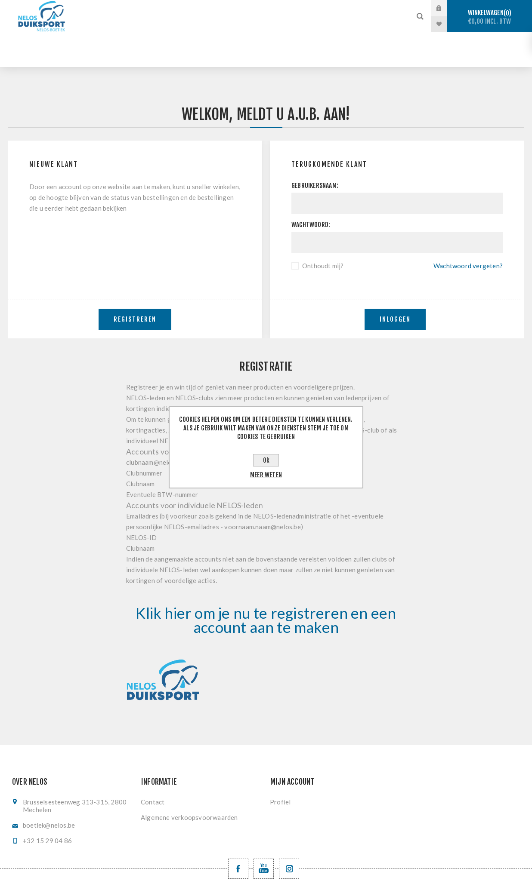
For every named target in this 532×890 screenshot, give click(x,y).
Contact (152, 767)
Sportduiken (231, 8)
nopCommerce (284, 876)
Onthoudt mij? (323, 231)
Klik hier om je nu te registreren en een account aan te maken (266, 585)
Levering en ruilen (285, 24)
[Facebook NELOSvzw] (238, 834)
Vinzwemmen (158, 24)
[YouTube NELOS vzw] (264, 834)
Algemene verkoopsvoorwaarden (189, 782)
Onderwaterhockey (357, 8)
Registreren (135, 284)
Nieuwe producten (364, 24)
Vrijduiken (289, 8)
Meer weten (266, 475)
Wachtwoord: (310, 190)
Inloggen (395, 284)
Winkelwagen (489, 17)
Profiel (280, 767)
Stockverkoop (167, 8)
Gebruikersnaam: (314, 151)
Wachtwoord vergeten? (468, 231)
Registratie (217, 24)
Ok (266, 460)
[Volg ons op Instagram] (289, 834)
